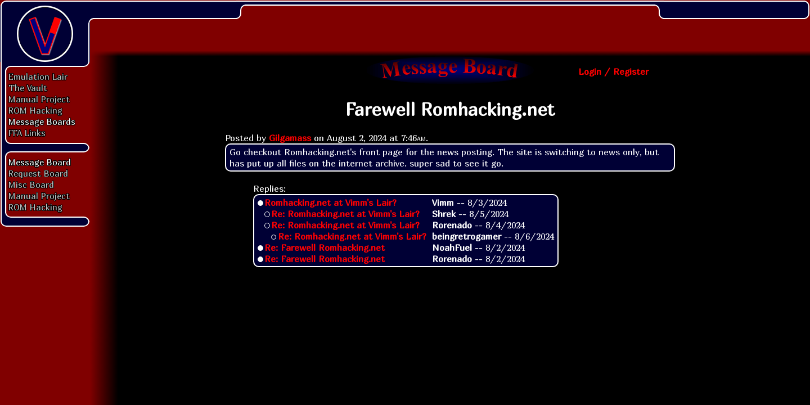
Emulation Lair (38, 76)
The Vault (27, 88)
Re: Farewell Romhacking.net (324, 247)
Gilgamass (290, 137)
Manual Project (39, 99)
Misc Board (31, 184)
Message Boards (41, 121)
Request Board (38, 173)
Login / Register (613, 71)
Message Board (39, 162)
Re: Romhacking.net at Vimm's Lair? (345, 213)
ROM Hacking (35, 110)
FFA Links (27, 133)
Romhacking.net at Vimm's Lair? (330, 202)
